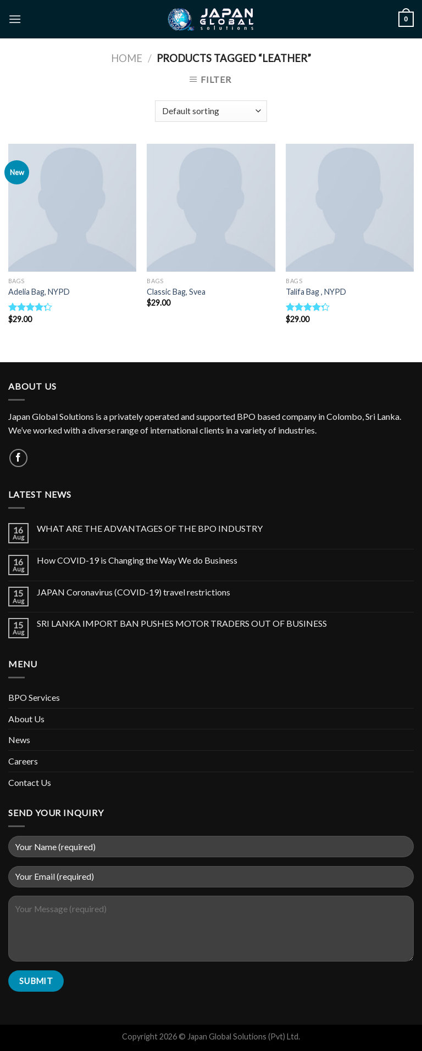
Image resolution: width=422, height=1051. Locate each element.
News (19, 739)
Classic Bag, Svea (176, 291)
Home (126, 58)
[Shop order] (210, 111)
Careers (23, 761)
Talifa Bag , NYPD (316, 291)
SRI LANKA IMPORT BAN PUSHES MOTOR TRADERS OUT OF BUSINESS (182, 623)
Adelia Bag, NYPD (39, 291)
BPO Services (34, 697)
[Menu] (14, 18)
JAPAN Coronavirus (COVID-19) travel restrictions (133, 592)
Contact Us (29, 782)
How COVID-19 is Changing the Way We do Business (137, 560)
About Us (26, 718)
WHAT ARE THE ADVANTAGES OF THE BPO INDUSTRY (150, 528)
